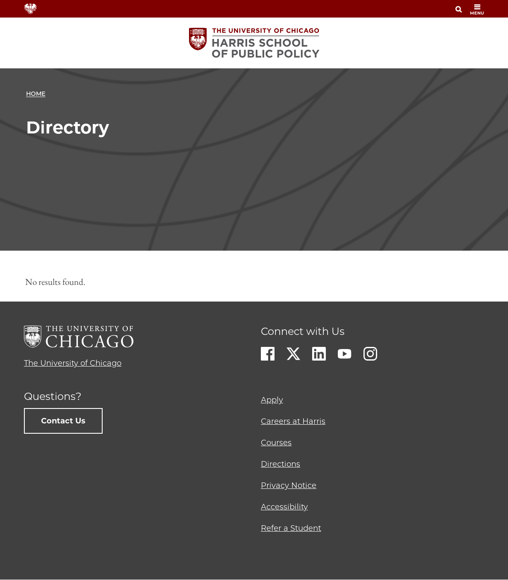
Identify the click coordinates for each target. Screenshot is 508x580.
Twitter (293, 354)
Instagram (370, 354)
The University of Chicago (72, 363)
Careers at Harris (293, 421)
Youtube (344, 354)
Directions (280, 464)
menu (477, 9)
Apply (272, 400)
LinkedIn (319, 354)
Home (35, 94)
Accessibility (284, 507)
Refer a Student (291, 528)
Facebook (268, 354)
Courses (276, 442)
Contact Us (63, 421)
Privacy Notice (288, 485)
